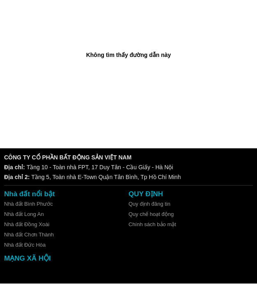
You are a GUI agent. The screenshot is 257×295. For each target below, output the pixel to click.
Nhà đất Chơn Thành (29, 234)
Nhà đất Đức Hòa (25, 245)
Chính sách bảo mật (152, 224)
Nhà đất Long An (24, 214)
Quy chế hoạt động (151, 214)
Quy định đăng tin (149, 204)
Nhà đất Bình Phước (28, 204)
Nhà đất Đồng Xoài (26, 224)
